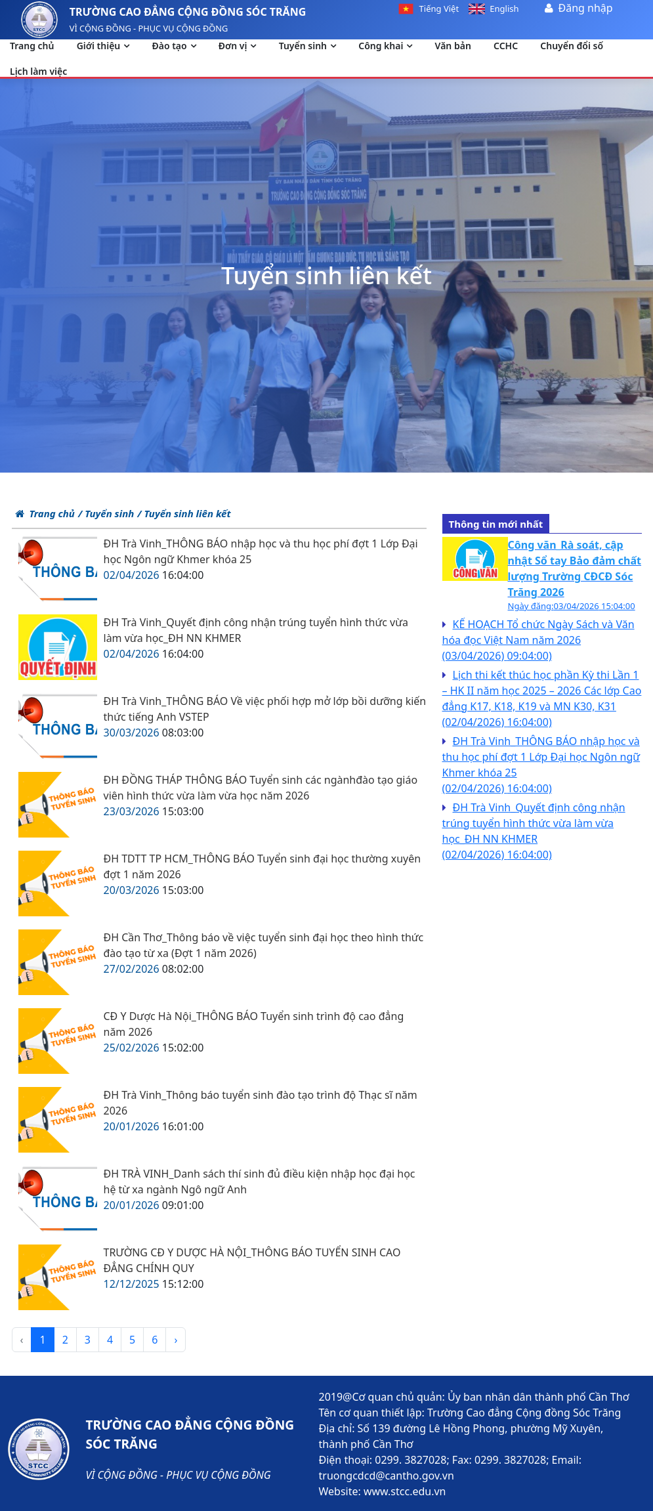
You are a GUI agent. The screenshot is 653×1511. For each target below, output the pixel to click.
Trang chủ (45, 513)
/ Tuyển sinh (106, 513)
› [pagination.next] (175, 1339)
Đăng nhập (585, 8)
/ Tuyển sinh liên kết (183, 513)
